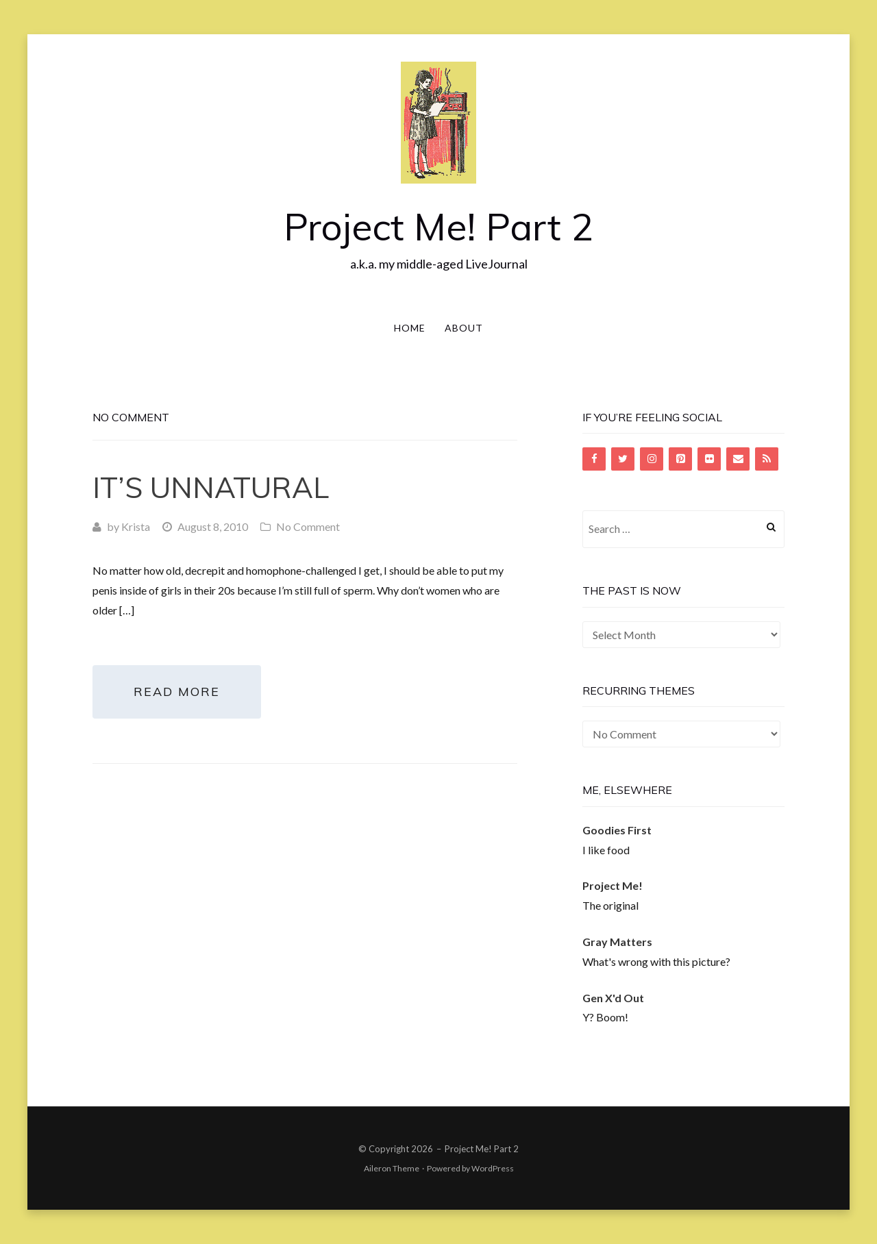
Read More (177, 691)
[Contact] (738, 459)
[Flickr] (709, 459)
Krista (135, 526)
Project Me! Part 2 (438, 226)
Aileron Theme (391, 1168)
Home (409, 328)
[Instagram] (651, 459)
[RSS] (766, 459)
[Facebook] (594, 459)
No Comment (308, 526)
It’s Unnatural (210, 487)
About (464, 328)
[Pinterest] (680, 459)
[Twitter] (622, 459)
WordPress (492, 1168)
